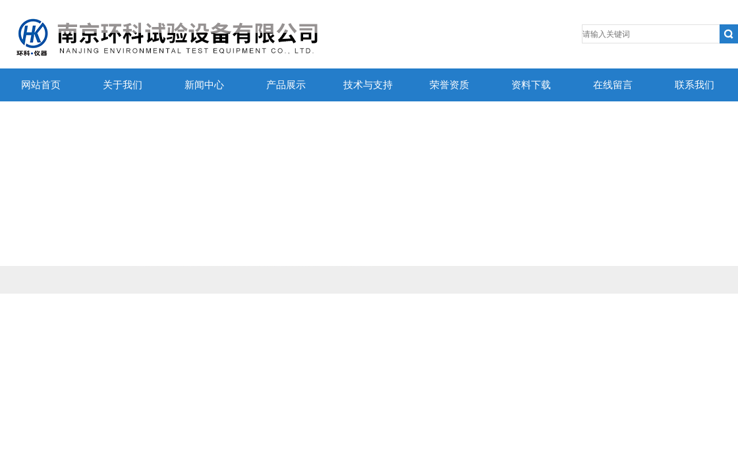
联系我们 (694, 85)
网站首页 (41, 85)
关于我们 (122, 85)
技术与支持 (368, 85)
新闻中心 (204, 85)
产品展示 (286, 85)
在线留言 (613, 85)
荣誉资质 (449, 85)
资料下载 (531, 85)
